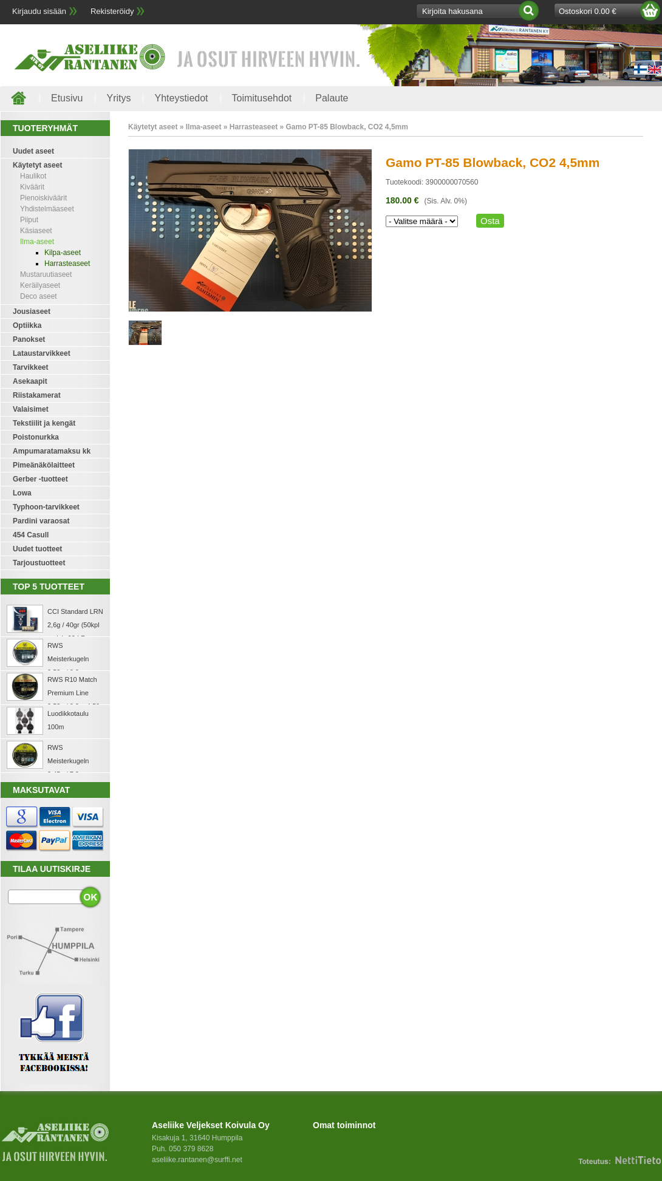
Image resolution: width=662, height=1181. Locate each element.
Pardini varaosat (41, 521)
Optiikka (27, 325)
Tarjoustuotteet (39, 563)
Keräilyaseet (40, 285)
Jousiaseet (31, 311)
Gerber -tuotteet (40, 479)
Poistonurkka (36, 437)
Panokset (29, 339)
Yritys (118, 98)
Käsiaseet (36, 230)
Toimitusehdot (262, 98)
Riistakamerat (37, 395)
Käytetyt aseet (37, 165)
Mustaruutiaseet (46, 274)
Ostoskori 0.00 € (587, 11)
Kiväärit (32, 187)
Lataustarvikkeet (41, 353)
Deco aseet (38, 296)
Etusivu (67, 98)
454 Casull (31, 535)
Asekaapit (30, 381)
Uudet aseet (33, 151)
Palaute (331, 98)
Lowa (22, 493)
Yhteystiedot (181, 98)
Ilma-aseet (37, 241)
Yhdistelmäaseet (47, 209)
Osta (490, 221)
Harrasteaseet (67, 263)
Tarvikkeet (30, 367)
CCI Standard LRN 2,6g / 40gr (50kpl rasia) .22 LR (75, 625)
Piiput (29, 220)
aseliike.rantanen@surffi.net (197, 1159)
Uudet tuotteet (37, 549)
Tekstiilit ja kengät (44, 423)
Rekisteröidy (112, 11)
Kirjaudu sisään (39, 11)
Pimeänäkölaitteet (44, 465)
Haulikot (33, 176)
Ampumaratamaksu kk (51, 451)
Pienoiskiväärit (43, 198)
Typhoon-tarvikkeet (46, 507)
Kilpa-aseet (62, 252)
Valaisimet (31, 409)
